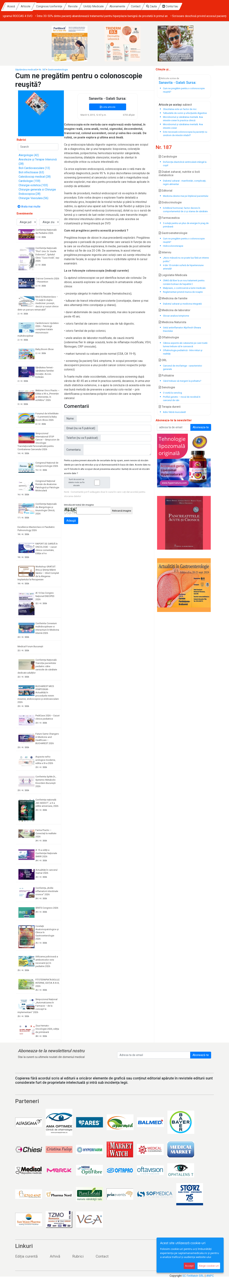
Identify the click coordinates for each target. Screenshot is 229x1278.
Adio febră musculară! (174, 412)
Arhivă (55, 1256)
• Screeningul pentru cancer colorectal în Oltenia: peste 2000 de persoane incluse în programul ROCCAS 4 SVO (71, 16)
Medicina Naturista (172, 322)
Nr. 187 (42, 69)
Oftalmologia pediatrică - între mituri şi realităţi (182, 352)
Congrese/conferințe (82, 6)
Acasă (44, 6)
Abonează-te (201, 1055)
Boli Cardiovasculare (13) (34, 168)
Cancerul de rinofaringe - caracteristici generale (182, 367)
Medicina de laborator (174, 310)
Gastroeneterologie (58, 69)
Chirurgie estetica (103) (33, 185)
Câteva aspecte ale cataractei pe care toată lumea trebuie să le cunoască (185, 345)
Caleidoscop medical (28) (35, 176)
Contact (168, 6)
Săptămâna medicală (26, 69)
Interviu (165, 252)
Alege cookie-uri (209, 1265)
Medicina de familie (173, 298)
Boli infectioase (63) (31, 172)
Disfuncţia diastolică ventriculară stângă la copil (184, 164)
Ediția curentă (26, 1256)
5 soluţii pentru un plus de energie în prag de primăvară (186, 225)
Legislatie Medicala (173, 275)
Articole (58, 6)
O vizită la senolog (172, 392)
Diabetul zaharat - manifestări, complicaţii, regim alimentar (184, 182)
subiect (187, 104)
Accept (189, 1265)
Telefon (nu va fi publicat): (82, 438)
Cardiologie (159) (29, 181)
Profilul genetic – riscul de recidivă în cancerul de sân (181, 399)
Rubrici (78, 1256)
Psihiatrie (166, 375)
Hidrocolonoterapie (173, 246)
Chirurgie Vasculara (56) (33, 198)
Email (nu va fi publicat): (81, 428)
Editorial (165, 190)
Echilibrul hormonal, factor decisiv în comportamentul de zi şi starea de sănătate (185, 210)
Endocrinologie (170, 202)
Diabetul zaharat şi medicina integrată (182, 303)
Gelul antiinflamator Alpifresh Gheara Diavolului (182, 329)
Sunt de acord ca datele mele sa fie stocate (88, 482)
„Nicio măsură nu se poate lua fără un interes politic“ (186, 259)
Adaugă (71, 520)
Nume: (70, 418)
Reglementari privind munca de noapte (183, 292)
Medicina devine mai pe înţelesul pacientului (185, 196)
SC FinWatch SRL (193, 1275)
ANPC (210, 1275)
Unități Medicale (126, 6)
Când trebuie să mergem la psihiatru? (182, 381)
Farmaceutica (169, 218)
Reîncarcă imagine (121, 510)
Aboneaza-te (201, 427)
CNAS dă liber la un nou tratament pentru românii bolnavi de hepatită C (183, 282)
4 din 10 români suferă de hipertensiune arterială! (183, 267)
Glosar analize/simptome (176, 315)
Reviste (105, 6)
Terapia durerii (170, 406)
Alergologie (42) (29, 155)
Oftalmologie (169, 337)
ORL (163, 360)
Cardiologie (168, 156)
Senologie (167, 387)
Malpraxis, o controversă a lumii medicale (184, 288)
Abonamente (150, 6)
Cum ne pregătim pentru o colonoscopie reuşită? (184, 240)
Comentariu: (73, 449)
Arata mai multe (29, 206)
